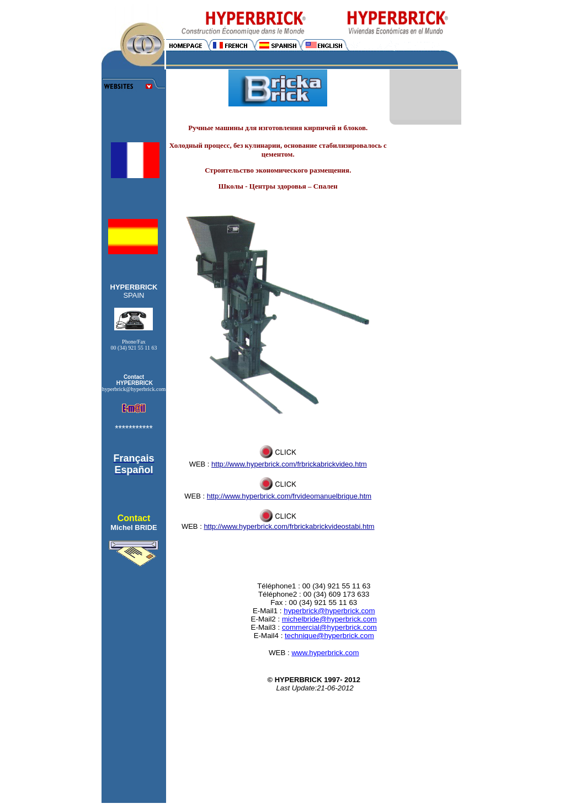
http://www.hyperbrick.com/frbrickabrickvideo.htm (289, 464)
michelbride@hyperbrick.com (329, 619)
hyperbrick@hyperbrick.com (329, 611)
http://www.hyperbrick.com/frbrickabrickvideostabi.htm (289, 526)
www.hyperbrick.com (325, 653)
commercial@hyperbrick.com (329, 627)
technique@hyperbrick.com (329, 635)
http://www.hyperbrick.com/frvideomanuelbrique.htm (289, 496)
